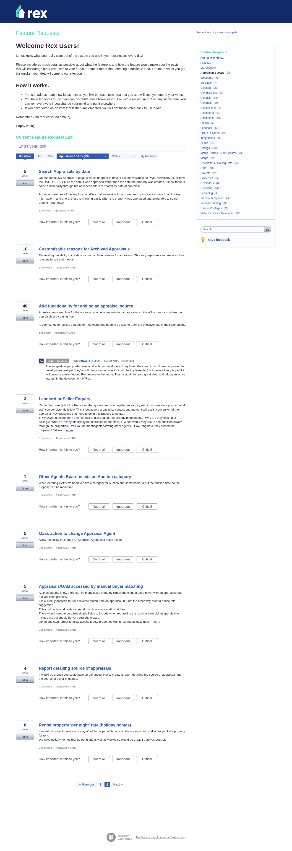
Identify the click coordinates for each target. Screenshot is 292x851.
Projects (205, 173)
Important (125, 222)
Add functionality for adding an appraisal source (86, 306)
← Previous (86, 784)
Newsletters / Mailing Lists (216, 163)
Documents (207, 118)
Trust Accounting (211, 203)
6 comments (45, 267)
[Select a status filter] (123, 156)
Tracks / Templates (212, 198)
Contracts (206, 102)
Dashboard (207, 113)
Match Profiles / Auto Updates (219, 153)
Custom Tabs (208, 107)
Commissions (209, 92)
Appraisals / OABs (65, 210)
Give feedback (219, 240)
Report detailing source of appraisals (75, 668)
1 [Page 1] (101, 784)
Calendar (206, 87)
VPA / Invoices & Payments (217, 213)
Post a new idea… (212, 57)
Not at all (101, 222)
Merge (204, 158)
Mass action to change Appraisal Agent (77, 533)
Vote (25, 183)
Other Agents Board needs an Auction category (85, 476)
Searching (207, 193)
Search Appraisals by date (64, 171)
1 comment (45, 210)
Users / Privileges (211, 208)
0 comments (45, 438)
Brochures (207, 77)
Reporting (206, 188)
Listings (205, 148)
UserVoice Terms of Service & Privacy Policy (161, 837)
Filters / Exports (210, 133)
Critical (150, 222)
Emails (205, 123)
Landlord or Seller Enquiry (64, 399)
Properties (207, 178)
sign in (233, 32)
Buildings (206, 82)
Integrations (208, 138)
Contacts (206, 97)
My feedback (148, 156)
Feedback (207, 128)
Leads (204, 143)
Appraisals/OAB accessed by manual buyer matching (91, 586)
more (69, 430)
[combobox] (233, 229)
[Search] (267, 229)
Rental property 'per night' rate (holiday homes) (85, 725)
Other (204, 168)
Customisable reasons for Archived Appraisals (84, 249)
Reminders (207, 183)
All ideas (206, 62)
